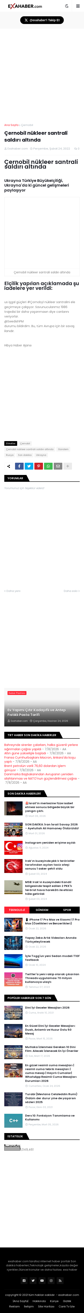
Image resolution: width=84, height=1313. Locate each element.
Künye (54, 1301)
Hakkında (39, 1301)
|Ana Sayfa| (20, 1301)
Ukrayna (41, 455)
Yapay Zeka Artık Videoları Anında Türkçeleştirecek (50, 940)
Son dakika (25, 455)
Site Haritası (46, 1306)
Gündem (63, 449)
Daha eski (71, 591)
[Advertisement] (42, 1200)
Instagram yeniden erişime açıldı (50, 843)
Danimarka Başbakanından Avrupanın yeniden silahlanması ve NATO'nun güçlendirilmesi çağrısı (40, 776)
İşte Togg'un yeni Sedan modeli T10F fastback (52, 958)
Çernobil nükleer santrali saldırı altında (29, 449)
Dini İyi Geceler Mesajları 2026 (47, 1008)
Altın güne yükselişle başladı (25, 753)
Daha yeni (13, 591)
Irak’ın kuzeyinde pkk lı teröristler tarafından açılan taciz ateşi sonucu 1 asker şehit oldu (50, 865)
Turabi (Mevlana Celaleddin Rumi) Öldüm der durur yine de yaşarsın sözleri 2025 (51, 1098)
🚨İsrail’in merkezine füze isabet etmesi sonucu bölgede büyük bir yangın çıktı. (50, 807)
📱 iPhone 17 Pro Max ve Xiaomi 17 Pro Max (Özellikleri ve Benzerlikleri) (52, 921)
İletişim (29, 1306)
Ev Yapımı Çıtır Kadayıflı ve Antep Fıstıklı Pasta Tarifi (37, 712)
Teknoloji (17, 910)
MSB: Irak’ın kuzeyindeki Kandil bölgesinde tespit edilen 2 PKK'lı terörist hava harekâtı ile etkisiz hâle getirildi (49, 888)
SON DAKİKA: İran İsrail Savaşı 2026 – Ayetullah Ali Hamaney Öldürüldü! (52, 826)
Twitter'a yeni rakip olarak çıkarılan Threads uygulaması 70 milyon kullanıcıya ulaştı (52, 978)
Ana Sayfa (11, 125)
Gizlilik (67, 1301)
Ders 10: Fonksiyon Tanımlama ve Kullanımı (50, 1117)
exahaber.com (68, 1295)
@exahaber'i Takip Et (42, 20)
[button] (67, 6)
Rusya (10, 455)
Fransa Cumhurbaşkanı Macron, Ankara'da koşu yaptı (40, 759)
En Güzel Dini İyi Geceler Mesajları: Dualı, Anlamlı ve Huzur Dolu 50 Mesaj (50, 1030)
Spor (67, 910)
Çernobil (27, 125)
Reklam (14, 1306)
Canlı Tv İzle (67, 1306)
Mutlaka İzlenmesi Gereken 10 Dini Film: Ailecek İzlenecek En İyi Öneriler (51, 1049)
